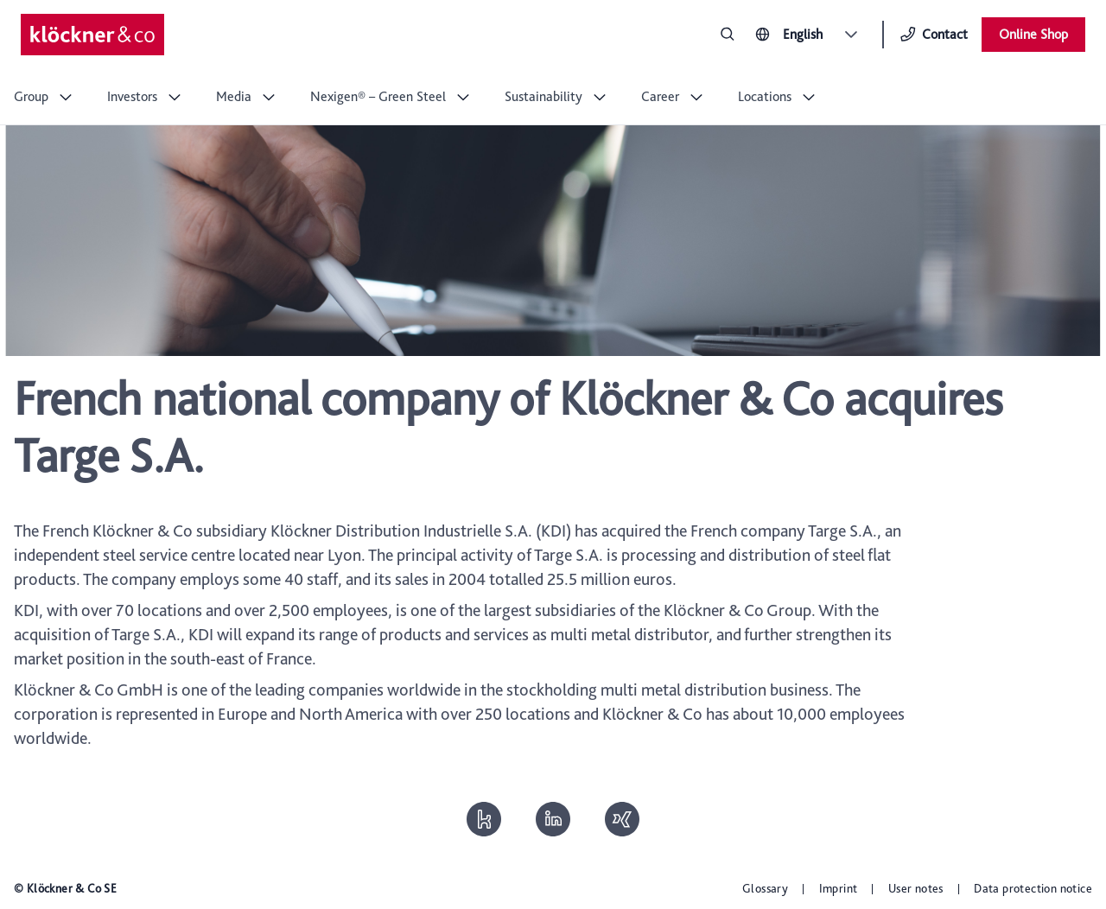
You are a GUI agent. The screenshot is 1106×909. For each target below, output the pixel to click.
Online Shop (1033, 34)
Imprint (838, 888)
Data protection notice (1033, 888)
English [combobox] (803, 34)
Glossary (765, 888)
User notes (916, 888)
